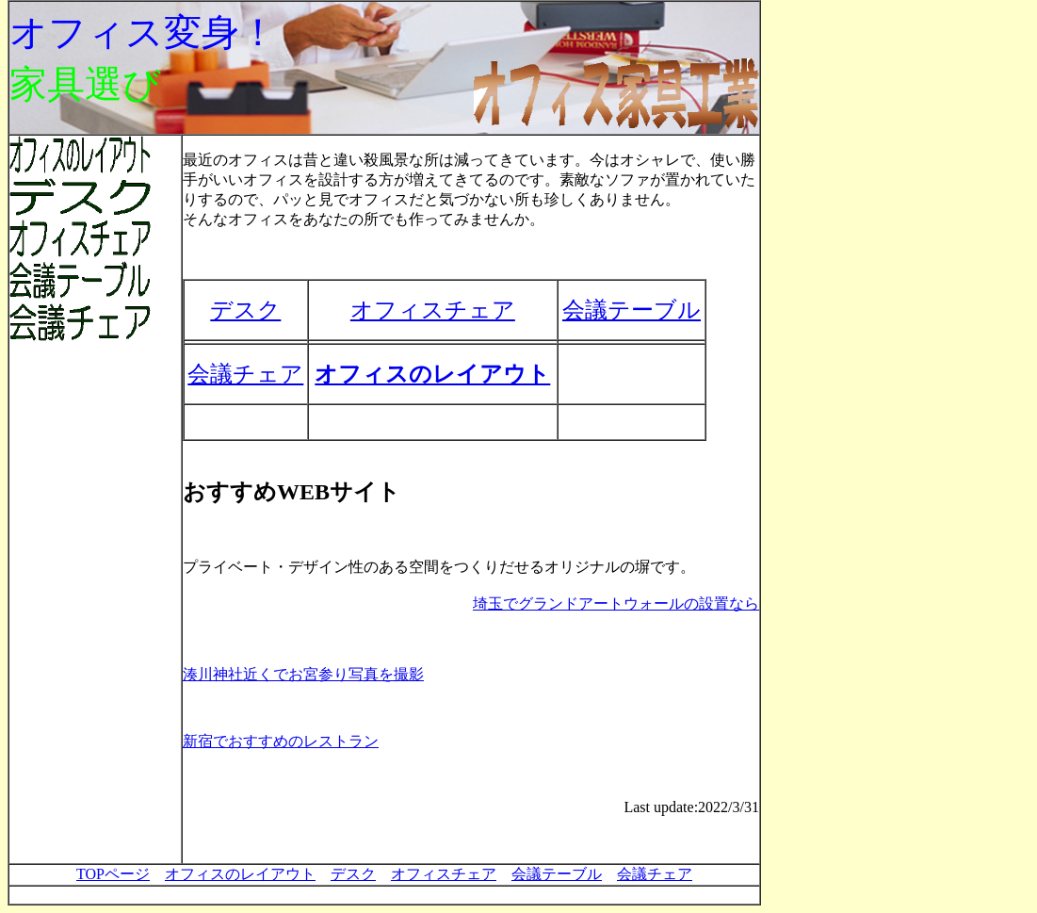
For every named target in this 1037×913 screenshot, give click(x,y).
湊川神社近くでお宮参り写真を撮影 (303, 674)
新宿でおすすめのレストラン (281, 741)
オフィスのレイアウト (432, 374)
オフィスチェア (432, 310)
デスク (245, 310)
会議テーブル (631, 310)
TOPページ (113, 874)
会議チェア (245, 374)
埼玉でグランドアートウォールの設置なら (616, 603)
